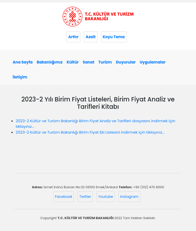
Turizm (105, 62)
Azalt (90, 36)
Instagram (129, 196)
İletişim (20, 77)
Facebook (63, 196)
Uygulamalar (153, 62)
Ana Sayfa (23, 62)
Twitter (85, 196)
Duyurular (126, 62)
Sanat (88, 62)
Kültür (73, 62)
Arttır (73, 36)
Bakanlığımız (50, 62)
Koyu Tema (114, 36)
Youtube (105, 196)
